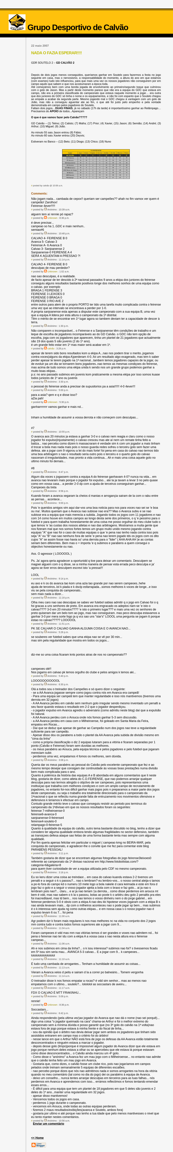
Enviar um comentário (48, 1123)
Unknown (52, 218)
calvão (50, 348)
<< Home (37, 1138)
